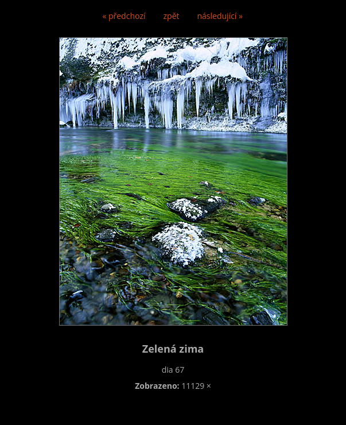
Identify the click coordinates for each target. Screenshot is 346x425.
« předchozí (123, 15)
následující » (220, 15)
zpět (172, 15)
